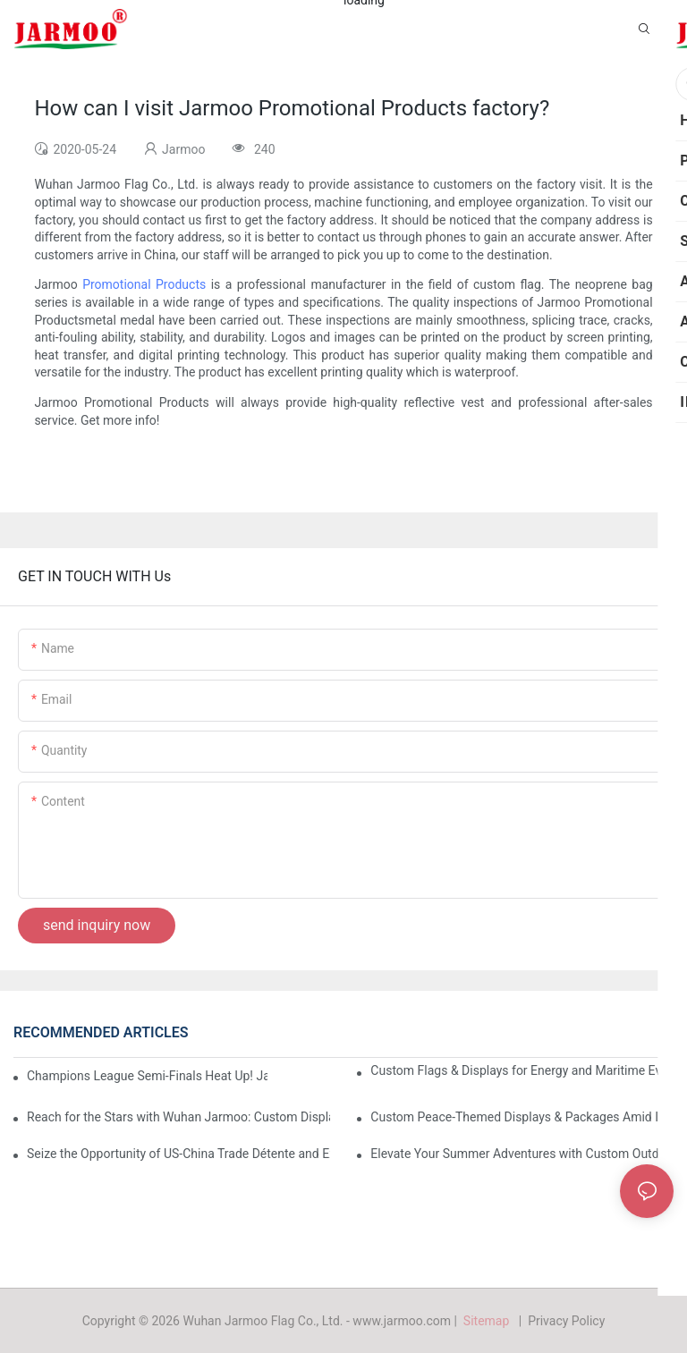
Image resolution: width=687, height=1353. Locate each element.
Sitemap (489, 1321)
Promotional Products (144, 284)
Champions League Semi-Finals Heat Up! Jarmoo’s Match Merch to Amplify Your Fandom (147, 1076)
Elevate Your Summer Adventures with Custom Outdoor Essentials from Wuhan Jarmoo (522, 1153)
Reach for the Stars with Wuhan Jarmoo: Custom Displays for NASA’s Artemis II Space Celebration (178, 1117)
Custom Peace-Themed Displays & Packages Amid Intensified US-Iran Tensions (522, 1117)
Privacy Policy (566, 1321)
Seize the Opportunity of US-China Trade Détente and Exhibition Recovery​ (178, 1153)
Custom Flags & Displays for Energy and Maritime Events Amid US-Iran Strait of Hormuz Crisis (522, 1070)
